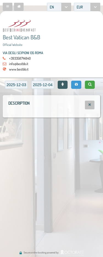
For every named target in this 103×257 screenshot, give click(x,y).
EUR (80, 7)
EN (52, 7)
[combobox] (59, 7)
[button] (7, 7)
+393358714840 (20, 58)
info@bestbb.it (18, 64)
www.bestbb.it (19, 69)
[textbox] (16, 85)
